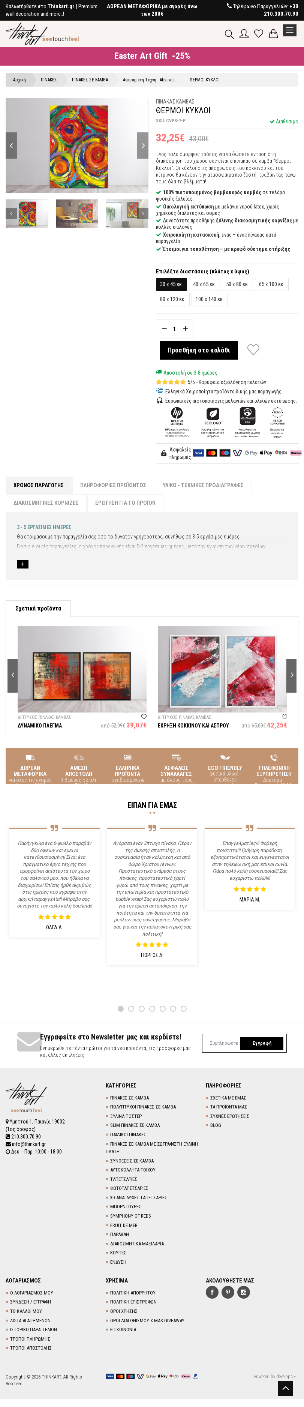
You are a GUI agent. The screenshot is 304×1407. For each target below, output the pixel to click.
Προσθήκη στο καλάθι (199, 350)
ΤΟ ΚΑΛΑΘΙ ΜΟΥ (26, 1311)
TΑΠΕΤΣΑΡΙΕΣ (123, 1179)
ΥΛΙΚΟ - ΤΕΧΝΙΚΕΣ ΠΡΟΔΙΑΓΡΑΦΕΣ (203, 485)
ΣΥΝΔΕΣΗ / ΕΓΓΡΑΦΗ (30, 1302)
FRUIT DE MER (124, 1225)
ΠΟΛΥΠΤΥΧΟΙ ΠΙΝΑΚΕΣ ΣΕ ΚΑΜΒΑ (143, 1107)
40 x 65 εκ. (204, 284)
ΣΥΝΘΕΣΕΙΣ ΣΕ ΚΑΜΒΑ (132, 1161)
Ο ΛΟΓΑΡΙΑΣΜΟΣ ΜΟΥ (31, 1293)
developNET (287, 1376)
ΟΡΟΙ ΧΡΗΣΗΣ (124, 1311)
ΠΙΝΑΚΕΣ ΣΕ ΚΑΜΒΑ (129, 1098)
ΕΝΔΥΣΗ (118, 1262)
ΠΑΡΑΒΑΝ (119, 1234)
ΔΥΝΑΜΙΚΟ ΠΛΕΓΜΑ (40, 726)
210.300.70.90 (23, 1137)
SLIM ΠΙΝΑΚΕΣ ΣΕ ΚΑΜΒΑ (135, 1125)
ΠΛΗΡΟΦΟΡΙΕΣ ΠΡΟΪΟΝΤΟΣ (113, 485)
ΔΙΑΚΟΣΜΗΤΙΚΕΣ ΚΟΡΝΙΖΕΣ (46, 503)
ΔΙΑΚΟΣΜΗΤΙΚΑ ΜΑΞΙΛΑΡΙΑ (137, 1243)
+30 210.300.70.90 (281, 10)
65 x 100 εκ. (272, 284)
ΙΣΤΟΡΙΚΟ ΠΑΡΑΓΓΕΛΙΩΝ (33, 1329)
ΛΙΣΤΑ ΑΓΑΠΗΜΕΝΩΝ (30, 1320)
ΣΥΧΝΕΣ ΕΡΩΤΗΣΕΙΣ (229, 1116)
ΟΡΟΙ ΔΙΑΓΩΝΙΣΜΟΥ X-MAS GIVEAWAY (147, 1320)
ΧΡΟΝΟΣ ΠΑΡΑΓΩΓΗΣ (38, 485)
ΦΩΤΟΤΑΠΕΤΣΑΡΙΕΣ (129, 1188)
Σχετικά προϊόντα (38, 608)
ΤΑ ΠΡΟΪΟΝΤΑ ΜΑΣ (228, 1107)
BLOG (215, 1125)
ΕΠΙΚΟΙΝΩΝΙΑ (123, 1329)
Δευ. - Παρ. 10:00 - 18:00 (34, 1152)
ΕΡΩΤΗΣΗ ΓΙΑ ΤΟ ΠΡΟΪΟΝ (125, 503)
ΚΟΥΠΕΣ (118, 1253)
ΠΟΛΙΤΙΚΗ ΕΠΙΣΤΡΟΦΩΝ (133, 1302)
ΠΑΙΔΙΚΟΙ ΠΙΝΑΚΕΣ (128, 1134)
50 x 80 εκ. (237, 284)
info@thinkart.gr (26, 1144)
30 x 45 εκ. (171, 284)
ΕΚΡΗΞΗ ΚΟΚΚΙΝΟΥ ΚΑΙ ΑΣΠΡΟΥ (193, 726)
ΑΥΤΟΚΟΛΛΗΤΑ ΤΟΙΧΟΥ (133, 1170)
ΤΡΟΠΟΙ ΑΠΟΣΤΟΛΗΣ (31, 1348)
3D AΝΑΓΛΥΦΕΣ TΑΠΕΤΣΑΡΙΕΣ (138, 1197)
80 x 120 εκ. (173, 299)
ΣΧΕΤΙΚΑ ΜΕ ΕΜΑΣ (228, 1098)
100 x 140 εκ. (210, 299)
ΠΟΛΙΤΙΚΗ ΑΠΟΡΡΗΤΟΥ (133, 1293)
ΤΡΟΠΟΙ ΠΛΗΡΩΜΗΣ (30, 1339)
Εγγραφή (262, 1043)
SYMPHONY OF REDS (130, 1216)
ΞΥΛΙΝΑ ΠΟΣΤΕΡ (126, 1116)
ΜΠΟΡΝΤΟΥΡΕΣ (125, 1206)
